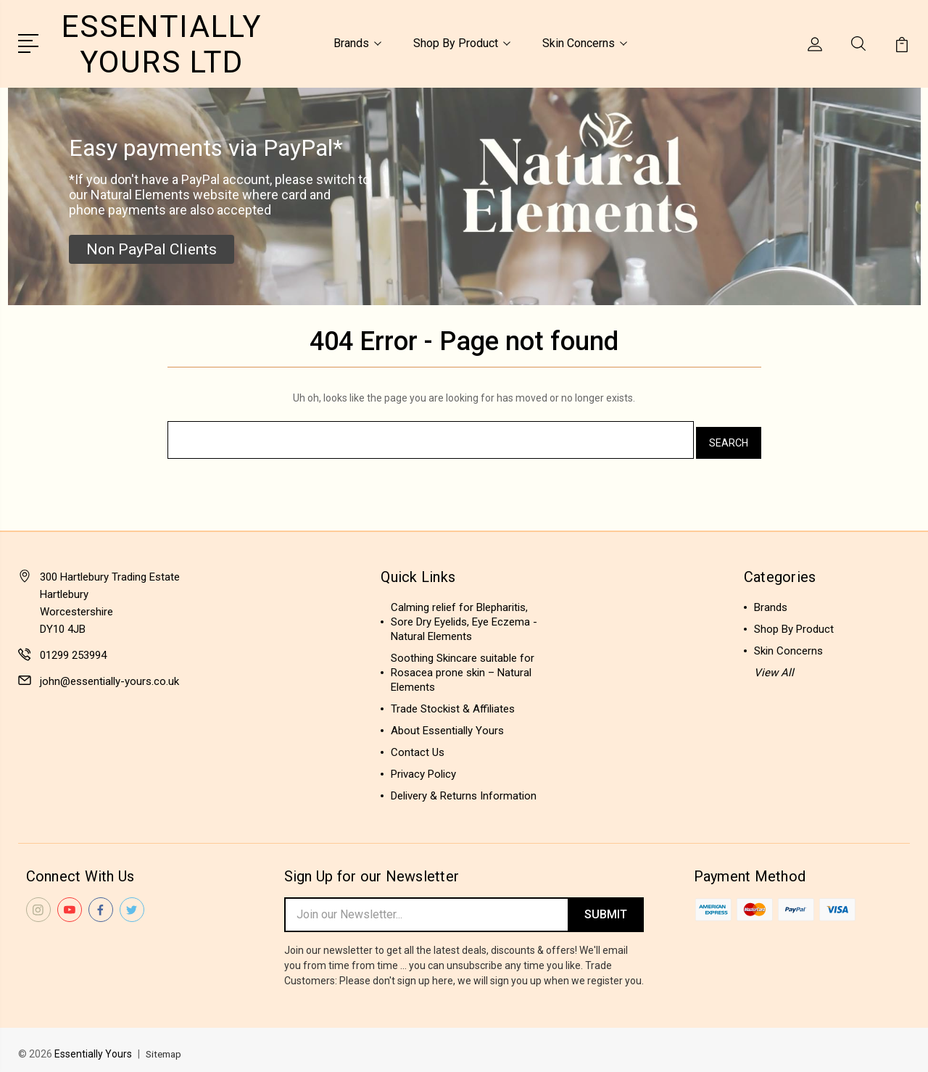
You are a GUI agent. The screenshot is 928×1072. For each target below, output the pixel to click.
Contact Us (417, 744)
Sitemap (165, 1047)
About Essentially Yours (447, 722)
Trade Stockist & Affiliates (453, 700)
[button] (151, 247)
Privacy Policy (423, 766)
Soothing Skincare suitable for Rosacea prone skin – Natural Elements (462, 665)
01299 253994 (73, 647)
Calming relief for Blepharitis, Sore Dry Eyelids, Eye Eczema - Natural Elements (464, 614)
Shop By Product (461, 42)
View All (774, 664)
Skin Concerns (584, 42)
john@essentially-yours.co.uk (109, 673)
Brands (357, 42)
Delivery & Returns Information (463, 787)
